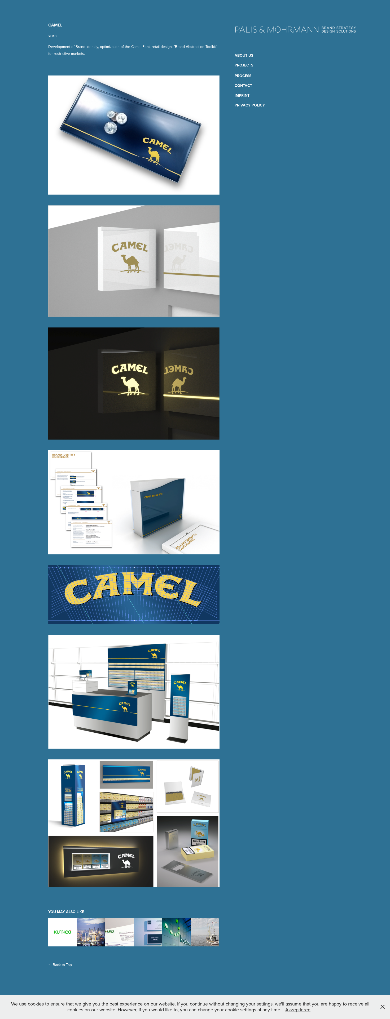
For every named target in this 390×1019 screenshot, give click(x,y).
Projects (244, 65)
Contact (243, 85)
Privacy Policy (250, 105)
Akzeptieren (297, 1009)
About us (244, 55)
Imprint (242, 95)
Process (243, 75)
